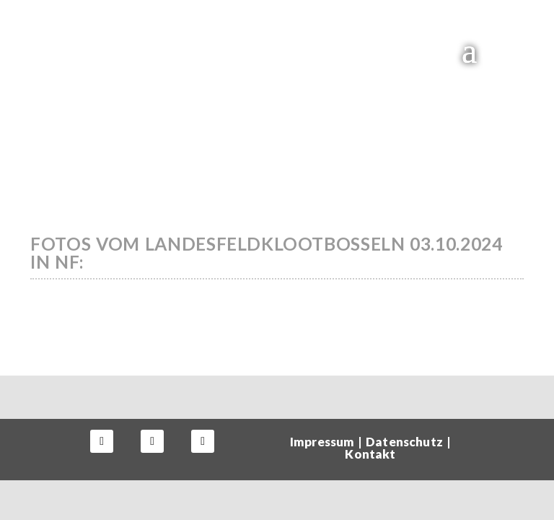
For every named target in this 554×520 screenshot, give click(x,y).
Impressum (322, 441)
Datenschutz (404, 441)
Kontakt (370, 454)
